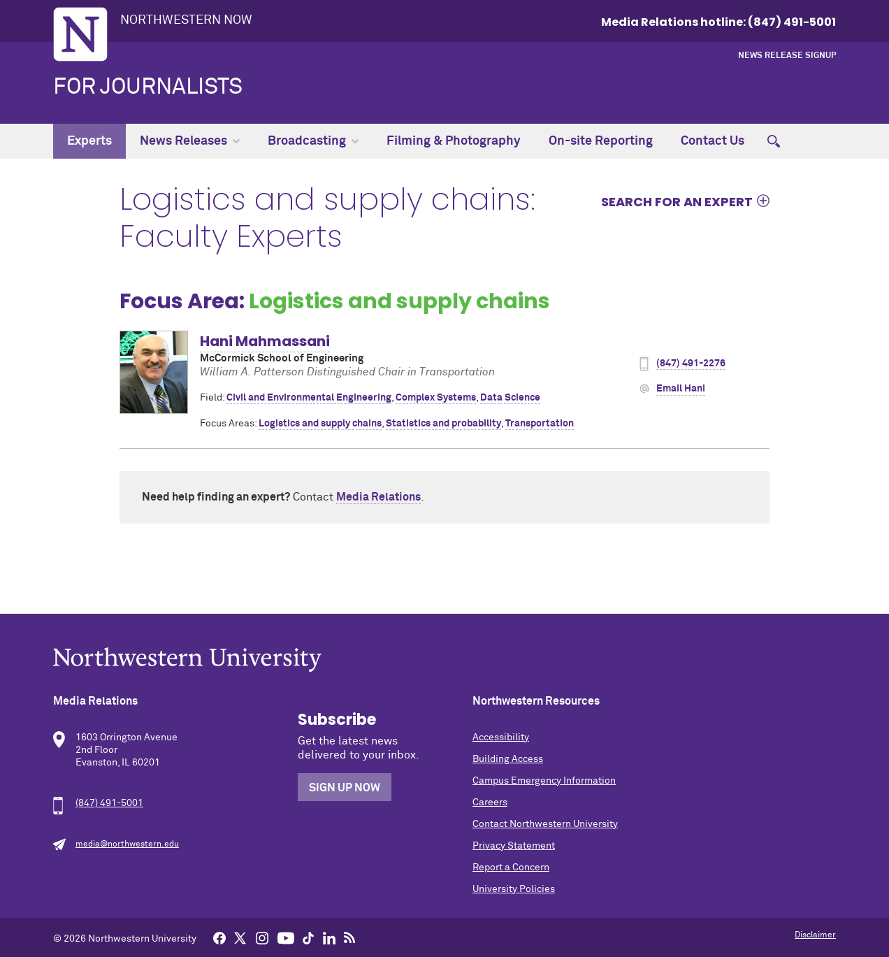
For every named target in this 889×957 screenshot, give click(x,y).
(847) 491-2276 (690, 363)
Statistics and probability (443, 424)
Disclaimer (815, 935)
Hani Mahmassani (265, 341)
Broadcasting (313, 141)
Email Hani (680, 389)
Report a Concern (510, 867)
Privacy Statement (513, 846)
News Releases (190, 141)
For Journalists (148, 87)
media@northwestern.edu (127, 844)
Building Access (507, 759)
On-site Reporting (601, 141)
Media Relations (378, 497)
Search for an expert (677, 201)
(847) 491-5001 (109, 803)
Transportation (539, 424)
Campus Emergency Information (544, 781)
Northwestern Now (186, 20)
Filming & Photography (453, 141)
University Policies (513, 889)
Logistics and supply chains (320, 424)
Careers (489, 802)
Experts (89, 141)
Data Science (510, 398)
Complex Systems (436, 398)
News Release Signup (787, 56)
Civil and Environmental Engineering (308, 398)
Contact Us (712, 141)
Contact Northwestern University (545, 824)
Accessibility (500, 737)
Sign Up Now (344, 787)
